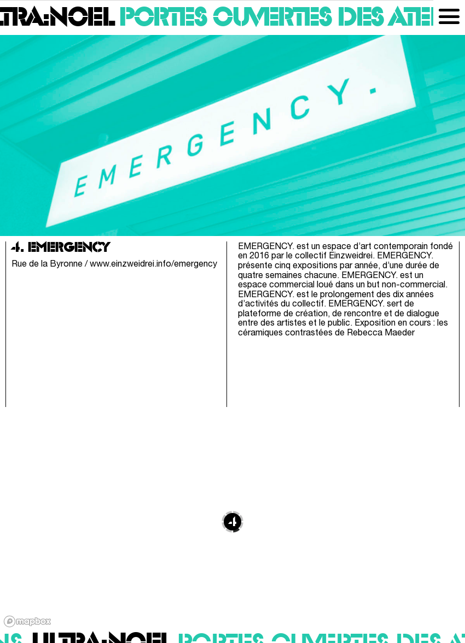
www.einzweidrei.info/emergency (153, 264)
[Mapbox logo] (27, 621)
